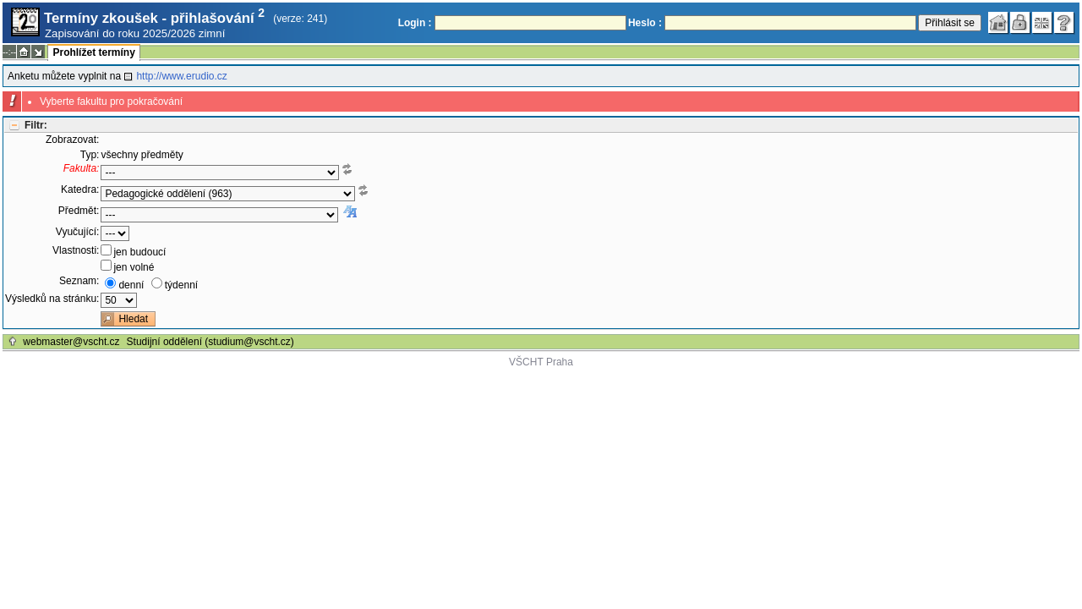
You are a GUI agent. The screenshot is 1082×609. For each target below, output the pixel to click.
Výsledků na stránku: (52, 298)
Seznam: (79, 281)
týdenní (181, 285)
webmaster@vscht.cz (71, 342)
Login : (415, 23)
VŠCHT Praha (541, 362)
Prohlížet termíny (93, 52)
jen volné (133, 267)
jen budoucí (139, 252)
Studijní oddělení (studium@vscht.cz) (210, 342)
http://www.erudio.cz (181, 76)
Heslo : (645, 23)
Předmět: (79, 211)
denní (131, 285)
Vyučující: (78, 232)
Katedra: (80, 189)
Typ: (90, 155)
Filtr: (36, 125)
